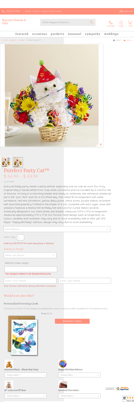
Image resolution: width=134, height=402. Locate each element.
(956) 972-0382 (13, 11)
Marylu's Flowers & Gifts (14, 22)
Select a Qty (73, 139)
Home (5, 38)
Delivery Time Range (80, 165)
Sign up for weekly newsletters (67, 358)
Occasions (13, 38)
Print (117, 38)
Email (127, 38)
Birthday (21, 38)
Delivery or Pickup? (77, 151)
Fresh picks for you (67, 345)
